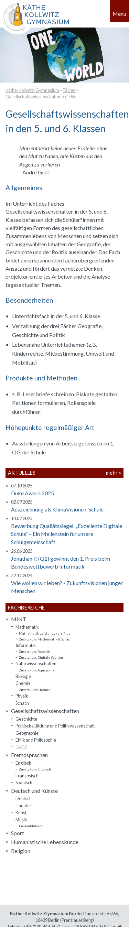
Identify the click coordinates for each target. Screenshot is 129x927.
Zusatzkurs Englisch (35, 769)
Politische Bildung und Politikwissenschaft (55, 726)
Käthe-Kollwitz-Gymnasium (32, 90)
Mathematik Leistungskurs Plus (44, 633)
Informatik (25, 645)
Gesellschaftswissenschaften (34, 96)
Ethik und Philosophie (35, 740)
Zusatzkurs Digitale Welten (41, 657)
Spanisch (23, 782)
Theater (23, 805)
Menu (119, 13)
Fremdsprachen (29, 755)
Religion (20, 851)
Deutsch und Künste (34, 790)
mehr (112, 473)
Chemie (23, 683)
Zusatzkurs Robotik (34, 651)
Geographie (27, 733)
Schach (22, 703)
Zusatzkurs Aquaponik (37, 670)
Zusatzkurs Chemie (34, 690)
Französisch (27, 775)
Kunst (20, 812)
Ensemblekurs (30, 826)
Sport (17, 833)
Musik (21, 819)
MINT (18, 619)
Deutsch (23, 798)
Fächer (69, 90)
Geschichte (26, 719)
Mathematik (27, 627)
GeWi (70, 96)
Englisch (23, 763)
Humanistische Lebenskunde (44, 842)
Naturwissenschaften (35, 663)
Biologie (23, 676)
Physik (21, 696)
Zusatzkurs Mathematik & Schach (45, 639)
